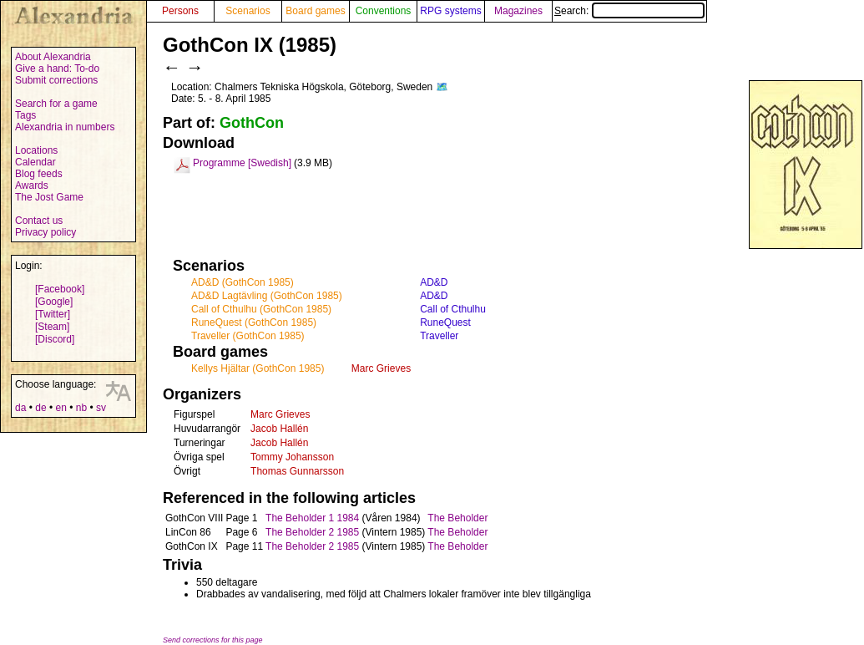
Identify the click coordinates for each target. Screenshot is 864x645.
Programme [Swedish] (242, 163)
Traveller (439, 336)
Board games (315, 11)
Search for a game (56, 103)
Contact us (39, 220)
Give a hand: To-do (57, 68)
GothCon (252, 122)
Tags (25, 115)
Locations (36, 150)
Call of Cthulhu (453, 309)
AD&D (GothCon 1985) (242, 282)
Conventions (384, 11)
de (40, 408)
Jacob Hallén (279, 428)
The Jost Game (49, 197)
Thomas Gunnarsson (297, 471)
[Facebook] (59, 289)
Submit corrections (56, 80)
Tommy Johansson (292, 457)
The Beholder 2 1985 (312, 532)
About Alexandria (53, 57)
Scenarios (247, 11)
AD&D (433, 282)
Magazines (518, 11)
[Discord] (54, 339)
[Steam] (52, 327)
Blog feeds (39, 174)
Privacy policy (45, 232)
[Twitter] (52, 314)
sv (101, 408)
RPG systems (450, 11)
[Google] (54, 301)
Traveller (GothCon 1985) (248, 336)
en (60, 408)
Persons (180, 11)
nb (81, 408)
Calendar (35, 162)
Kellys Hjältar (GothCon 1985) (257, 368)
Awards (31, 185)
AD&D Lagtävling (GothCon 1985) (266, 296)
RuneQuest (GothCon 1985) (253, 322)
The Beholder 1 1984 (312, 518)
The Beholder (457, 518)
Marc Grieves (381, 368)
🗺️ (442, 87)
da (20, 408)
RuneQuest (445, 322)
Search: (629, 11)
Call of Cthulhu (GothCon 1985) (261, 309)
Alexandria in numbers (64, 127)
